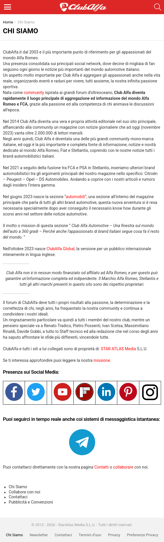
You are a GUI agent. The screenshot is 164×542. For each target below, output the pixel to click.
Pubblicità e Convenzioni (31, 502)
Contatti (101, 467)
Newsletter (39, 535)
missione (101, 360)
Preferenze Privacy (142, 535)
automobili (75, 196)
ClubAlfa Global (60, 248)
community (34, 92)
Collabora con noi (24, 492)
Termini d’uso (90, 535)
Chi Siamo (18, 486)
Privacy (114, 535)
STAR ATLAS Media (118, 348)
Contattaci (18, 497)
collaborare (123, 467)
